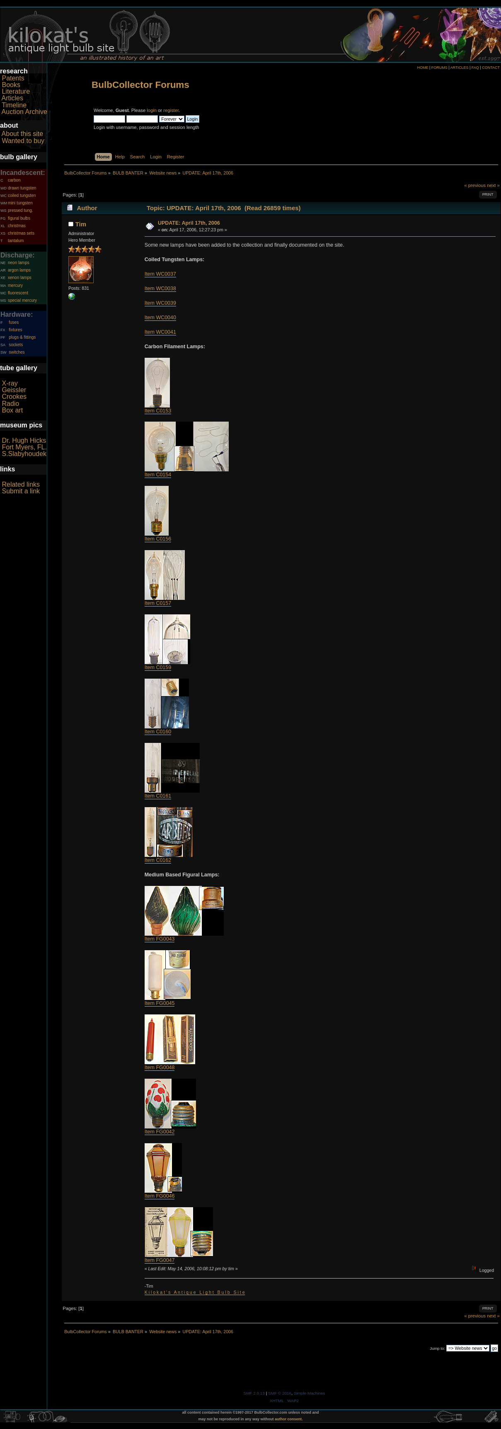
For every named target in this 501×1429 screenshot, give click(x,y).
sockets (16, 344)
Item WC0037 (160, 274)
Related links (21, 484)
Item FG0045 (160, 1003)
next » (493, 185)
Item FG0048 (160, 1067)
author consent (288, 1419)
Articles (12, 98)
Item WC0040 (160, 317)
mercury (15, 285)
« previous (475, 185)
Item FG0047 (160, 1260)
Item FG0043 (160, 939)
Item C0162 (158, 860)
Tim (80, 224)
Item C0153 (158, 411)
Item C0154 (158, 475)
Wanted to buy (23, 140)
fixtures (15, 330)
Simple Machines (309, 1393)
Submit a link (21, 491)
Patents (13, 78)
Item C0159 (158, 667)
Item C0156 (158, 539)
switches (16, 352)
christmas (17, 225)
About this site (23, 133)
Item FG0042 (160, 1132)
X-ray (9, 383)
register (171, 110)
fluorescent (18, 293)
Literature (16, 91)
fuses (14, 322)
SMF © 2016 (279, 1393)
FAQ (475, 68)
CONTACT (491, 68)
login (152, 110)
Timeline (14, 105)
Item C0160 (158, 732)
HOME (422, 68)
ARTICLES (459, 68)
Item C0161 (158, 796)
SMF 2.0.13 (254, 1393)
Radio (10, 403)
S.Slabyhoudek (24, 453)
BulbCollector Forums (140, 85)
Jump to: (437, 1348)
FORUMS (439, 68)
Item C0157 (158, 603)
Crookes (14, 396)
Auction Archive (24, 111)
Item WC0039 (160, 303)
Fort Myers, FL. (24, 447)
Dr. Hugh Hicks (24, 440)
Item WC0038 (160, 288)
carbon (14, 180)
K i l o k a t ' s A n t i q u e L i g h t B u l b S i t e (195, 1292)
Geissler (14, 389)
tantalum (16, 240)
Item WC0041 (160, 332)
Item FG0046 (160, 1196)
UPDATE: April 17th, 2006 (189, 223)
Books (11, 84)
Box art (12, 410)
